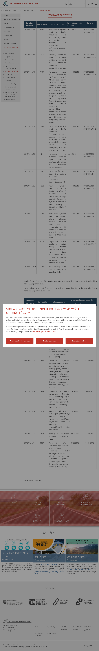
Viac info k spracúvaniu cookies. (44, 331)
